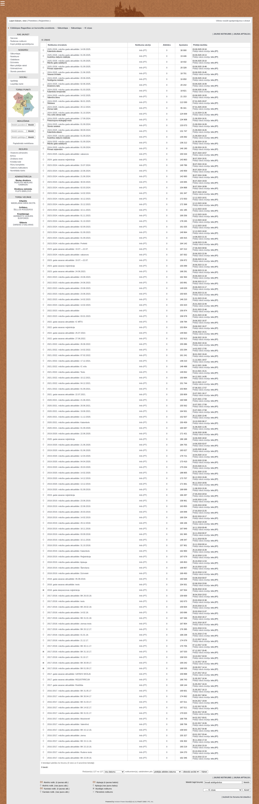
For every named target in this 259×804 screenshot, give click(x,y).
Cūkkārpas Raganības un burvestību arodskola (32, 28)
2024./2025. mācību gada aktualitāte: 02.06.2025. (69, 84)
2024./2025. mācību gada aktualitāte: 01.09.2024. (69, 124)
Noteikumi (14, 56)
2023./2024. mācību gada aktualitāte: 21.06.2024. (69, 176)
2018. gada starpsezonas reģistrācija (63, 590)
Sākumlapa (63, 28)
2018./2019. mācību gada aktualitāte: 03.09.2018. (69, 534)
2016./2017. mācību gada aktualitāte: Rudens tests (69, 752)
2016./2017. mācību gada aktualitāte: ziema (66, 735)
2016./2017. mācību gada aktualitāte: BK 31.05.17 (69, 691)
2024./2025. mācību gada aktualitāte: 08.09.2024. (69, 130)
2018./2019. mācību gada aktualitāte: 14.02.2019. (69, 517)
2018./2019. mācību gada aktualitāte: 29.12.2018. (69, 523)
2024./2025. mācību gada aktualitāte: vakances (68, 154)
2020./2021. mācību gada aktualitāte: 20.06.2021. (69, 406)
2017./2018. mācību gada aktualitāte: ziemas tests (69, 624)
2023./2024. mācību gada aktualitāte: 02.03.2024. (69, 187)
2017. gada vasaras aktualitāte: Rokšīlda (65, 685)
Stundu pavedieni (18, 71)
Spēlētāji (14, 81)
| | (222, 34)
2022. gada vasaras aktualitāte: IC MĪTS (65, 322)
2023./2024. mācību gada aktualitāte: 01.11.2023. (69, 215)
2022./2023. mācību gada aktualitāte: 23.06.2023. (69, 288)
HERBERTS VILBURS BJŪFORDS (23, 217)
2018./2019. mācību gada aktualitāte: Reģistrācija (69, 556)
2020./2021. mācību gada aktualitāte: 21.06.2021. (69, 400)
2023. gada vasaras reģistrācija (61, 266)
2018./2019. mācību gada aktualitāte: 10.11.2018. (69, 540)
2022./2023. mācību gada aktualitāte (63, 310)
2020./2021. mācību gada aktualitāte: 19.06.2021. (69, 411)
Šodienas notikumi (18, 41)
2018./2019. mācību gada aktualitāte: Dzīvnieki (67, 573)
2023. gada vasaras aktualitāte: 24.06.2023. (66, 271)
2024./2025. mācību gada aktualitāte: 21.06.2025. (69, 72)
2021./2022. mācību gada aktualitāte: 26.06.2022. (69, 344)
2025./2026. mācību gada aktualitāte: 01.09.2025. (69, 55)
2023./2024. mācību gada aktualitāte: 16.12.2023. (69, 199)
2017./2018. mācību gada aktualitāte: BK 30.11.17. (69, 646)
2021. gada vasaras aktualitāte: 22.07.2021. (66, 394)
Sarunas (14, 38)
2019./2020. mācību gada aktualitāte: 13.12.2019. (69, 484)
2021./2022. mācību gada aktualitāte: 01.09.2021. (69, 389)
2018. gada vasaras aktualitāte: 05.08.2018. (66, 579)
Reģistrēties (44, 21)
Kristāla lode (15, 162)
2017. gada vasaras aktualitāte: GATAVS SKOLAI (69, 674)
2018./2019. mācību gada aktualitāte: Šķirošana (68, 568)
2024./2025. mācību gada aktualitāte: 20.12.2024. (69, 107)
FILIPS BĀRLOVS (23, 191)
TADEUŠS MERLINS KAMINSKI (23, 183)
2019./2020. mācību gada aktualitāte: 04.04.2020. (69, 461)
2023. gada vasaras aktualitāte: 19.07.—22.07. (67, 249)
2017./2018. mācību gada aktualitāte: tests (66, 601)
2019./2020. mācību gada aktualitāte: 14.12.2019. (69, 478)
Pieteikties (32, 21)
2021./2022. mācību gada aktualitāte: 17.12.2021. (69, 361)
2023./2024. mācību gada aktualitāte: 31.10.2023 (68, 221)
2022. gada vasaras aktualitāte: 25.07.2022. (66, 333)
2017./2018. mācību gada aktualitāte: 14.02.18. (68, 612)
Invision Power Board (122, 802)
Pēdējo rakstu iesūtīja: (201, 51)
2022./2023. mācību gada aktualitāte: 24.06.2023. (69, 277)
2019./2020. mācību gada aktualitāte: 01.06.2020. (69, 450)
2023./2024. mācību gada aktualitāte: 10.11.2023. (69, 210)
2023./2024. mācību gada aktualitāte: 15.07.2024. (69, 165)
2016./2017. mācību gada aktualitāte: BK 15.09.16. (69, 758)
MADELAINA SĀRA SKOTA (23, 203)
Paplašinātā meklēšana (23, 143)
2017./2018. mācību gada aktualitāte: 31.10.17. (68, 657)
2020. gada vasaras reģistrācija (61, 439)
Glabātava (14, 59)
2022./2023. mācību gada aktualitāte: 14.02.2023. (69, 299)
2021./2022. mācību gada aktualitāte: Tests (66, 372)
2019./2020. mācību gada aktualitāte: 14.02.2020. (69, 473)
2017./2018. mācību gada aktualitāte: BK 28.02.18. (69, 607)
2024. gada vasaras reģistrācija (61, 160)
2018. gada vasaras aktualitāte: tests (63, 584)
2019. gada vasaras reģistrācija (61, 495)
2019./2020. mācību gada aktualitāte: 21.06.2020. (69, 445)
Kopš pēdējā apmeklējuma (22, 44)
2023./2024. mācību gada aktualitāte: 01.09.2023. (69, 232)
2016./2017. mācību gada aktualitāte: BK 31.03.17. (69, 702)
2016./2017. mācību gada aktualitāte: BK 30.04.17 (69, 696)
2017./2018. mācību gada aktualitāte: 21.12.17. (68, 640)
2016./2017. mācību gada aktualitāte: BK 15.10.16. (69, 747)
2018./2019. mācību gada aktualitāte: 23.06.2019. (69, 501)
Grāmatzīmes (16, 68)
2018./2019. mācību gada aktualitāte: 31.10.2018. (69, 545)
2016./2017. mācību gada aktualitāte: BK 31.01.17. (69, 713)
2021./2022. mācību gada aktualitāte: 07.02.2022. (69, 355)
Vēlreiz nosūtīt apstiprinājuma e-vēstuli (233, 21)
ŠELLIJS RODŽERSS (23, 209)
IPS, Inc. (150, 802)
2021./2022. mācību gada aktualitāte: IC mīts (67, 366)
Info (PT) (143, 50)
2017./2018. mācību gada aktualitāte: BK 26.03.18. (69, 596)
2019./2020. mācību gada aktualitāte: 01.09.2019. (69, 489)
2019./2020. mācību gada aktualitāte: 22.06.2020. (69, 433)
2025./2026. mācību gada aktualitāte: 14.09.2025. (69, 49)
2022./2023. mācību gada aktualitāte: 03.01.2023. (69, 316)
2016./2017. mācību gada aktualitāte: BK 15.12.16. (69, 730)
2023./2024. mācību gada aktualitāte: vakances (68, 255)
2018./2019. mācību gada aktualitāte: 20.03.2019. (69, 512)
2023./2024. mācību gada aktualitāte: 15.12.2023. (69, 204)
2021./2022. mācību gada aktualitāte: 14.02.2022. (69, 350)
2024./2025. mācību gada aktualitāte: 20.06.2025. (69, 78)
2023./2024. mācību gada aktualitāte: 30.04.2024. (69, 182)
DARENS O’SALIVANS (23, 225)
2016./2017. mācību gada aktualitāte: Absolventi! (68, 719)
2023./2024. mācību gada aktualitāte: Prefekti (67, 243)
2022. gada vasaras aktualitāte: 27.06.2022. (66, 338)
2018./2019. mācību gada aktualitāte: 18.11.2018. (69, 529)
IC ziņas (88, 28)
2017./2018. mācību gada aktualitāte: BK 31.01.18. (69, 618)
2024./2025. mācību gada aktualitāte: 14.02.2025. (69, 95)
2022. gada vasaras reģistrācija (61, 327)
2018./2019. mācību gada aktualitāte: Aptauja (67, 562)
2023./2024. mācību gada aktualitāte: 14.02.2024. (69, 193)
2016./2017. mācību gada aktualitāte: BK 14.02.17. (69, 707)
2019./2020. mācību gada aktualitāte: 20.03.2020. (69, 467)
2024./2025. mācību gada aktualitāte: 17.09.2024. (69, 118)
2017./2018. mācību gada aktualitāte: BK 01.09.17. (69, 668)
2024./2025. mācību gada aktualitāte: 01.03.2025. (69, 90)
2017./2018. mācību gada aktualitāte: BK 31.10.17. (69, 652)
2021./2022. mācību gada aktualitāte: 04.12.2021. (69, 383)
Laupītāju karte (16, 84)
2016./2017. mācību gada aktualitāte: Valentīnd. (68, 724)
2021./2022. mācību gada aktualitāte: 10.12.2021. (69, 378)
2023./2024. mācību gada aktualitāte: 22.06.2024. (69, 171)
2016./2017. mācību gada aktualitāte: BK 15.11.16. (69, 741)
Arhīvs (13, 156)
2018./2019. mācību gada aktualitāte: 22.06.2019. (69, 506)
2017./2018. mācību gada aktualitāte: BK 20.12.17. (69, 629)
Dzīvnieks (14, 62)
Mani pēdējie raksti (18, 65)
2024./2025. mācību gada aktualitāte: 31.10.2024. (69, 113)
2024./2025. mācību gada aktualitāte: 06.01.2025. (69, 101)
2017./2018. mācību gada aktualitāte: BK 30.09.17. (69, 663)
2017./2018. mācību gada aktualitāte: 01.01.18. (68, 635)
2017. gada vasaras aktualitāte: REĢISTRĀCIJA (68, 679)
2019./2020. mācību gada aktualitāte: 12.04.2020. (69, 456)
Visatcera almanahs (19, 153)
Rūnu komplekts (17, 165)
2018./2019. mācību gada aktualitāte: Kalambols (68, 551)
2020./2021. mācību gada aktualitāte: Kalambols (68, 422)
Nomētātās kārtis (17, 171)
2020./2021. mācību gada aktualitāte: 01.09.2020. (69, 428)
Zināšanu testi (16, 159)
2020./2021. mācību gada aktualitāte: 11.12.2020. (69, 417)
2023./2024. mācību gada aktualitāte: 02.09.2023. (69, 227)
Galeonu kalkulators (19, 168)
